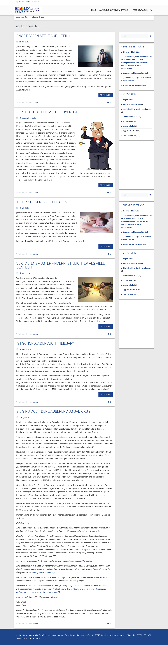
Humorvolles (128, 121)
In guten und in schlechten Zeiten (137, 73)
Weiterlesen (105, 95)
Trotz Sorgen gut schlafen (41, 202)
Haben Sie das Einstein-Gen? (134, 85)
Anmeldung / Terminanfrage (114, 10)
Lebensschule (128, 126)
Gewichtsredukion (130, 117)
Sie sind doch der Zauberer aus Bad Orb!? (53, 411)
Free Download (140, 10)
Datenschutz (22, 638)
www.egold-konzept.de (82, 561)
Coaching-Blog (22, 17)
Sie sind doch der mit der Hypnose (47, 112)
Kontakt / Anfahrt (24, 2)
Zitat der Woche (129, 135)
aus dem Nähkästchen (132, 104)
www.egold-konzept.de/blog (43, 572)
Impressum (35, 2)
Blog (16, 2)
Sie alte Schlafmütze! (131, 52)
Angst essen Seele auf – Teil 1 (43, 36)
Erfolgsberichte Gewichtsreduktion (137, 109)
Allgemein (127, 100)
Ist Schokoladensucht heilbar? (45, 343)
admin (35, 102)
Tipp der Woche (129, 131)
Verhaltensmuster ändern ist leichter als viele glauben (60, 265)
